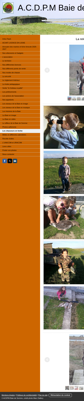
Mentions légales (8, 395)
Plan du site (42, 395)
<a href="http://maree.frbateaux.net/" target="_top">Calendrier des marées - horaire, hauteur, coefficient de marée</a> (15, 187)
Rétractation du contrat (60, 395)
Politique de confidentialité (26, 395)
